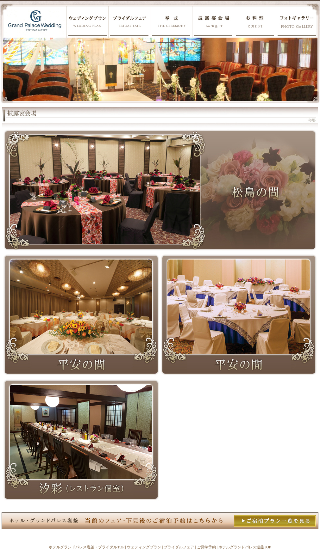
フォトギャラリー (296, 22)
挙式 (171, 22)
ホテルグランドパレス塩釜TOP (244, 547)
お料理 (255, 22)
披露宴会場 (213, 22)
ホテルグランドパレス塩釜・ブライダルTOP (86, 547)
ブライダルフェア (129, 22)
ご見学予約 (206, 547)
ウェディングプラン (87, 22)
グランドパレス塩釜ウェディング (34, 22)
